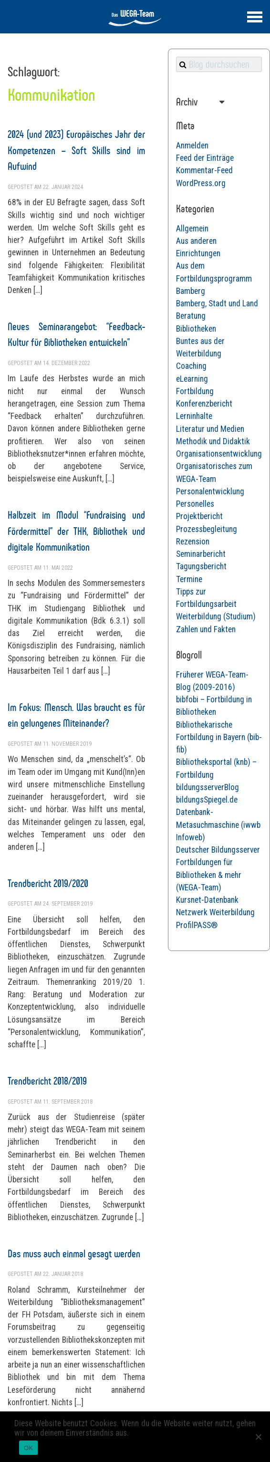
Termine (189, 579)
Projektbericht (199, 516)
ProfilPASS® (197, 925)
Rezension (192, 541)
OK (28, 1448)
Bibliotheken (196, 329)
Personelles (195, 504)
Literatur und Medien (210, 429)
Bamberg (190, 291)
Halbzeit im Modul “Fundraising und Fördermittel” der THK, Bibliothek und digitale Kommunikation (76, 531)
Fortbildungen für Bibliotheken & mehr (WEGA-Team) (208, 874)
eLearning (192, 379)
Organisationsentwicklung (219, 454)
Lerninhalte (194, 416)
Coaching (191, 366)
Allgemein (192, 228)
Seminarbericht (201, 554)
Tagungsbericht (201, 566)
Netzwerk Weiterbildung (215, 912)
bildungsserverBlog (207, 787)
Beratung (191, 316)
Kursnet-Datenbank (207, 900)
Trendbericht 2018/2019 (47, 1081)
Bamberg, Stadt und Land (217, 303)
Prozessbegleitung (206, 529)
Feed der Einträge (205, 158)
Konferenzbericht (204, 403)
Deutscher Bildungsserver (218, 850)
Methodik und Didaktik (213, 441)
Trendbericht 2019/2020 (48, 883)
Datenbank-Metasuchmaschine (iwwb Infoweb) (218, 824)
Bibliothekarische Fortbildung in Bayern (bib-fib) (219, 737)
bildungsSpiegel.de (207, 799)
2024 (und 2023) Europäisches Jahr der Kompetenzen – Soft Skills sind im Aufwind (76, 150)
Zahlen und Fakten (206, 629)
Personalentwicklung (210, 491)
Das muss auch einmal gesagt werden (74, 1253)
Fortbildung (195, 391)
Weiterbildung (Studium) (216, 616)
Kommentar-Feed (204, 170)
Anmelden (192, 145)
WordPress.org (201, 183)
